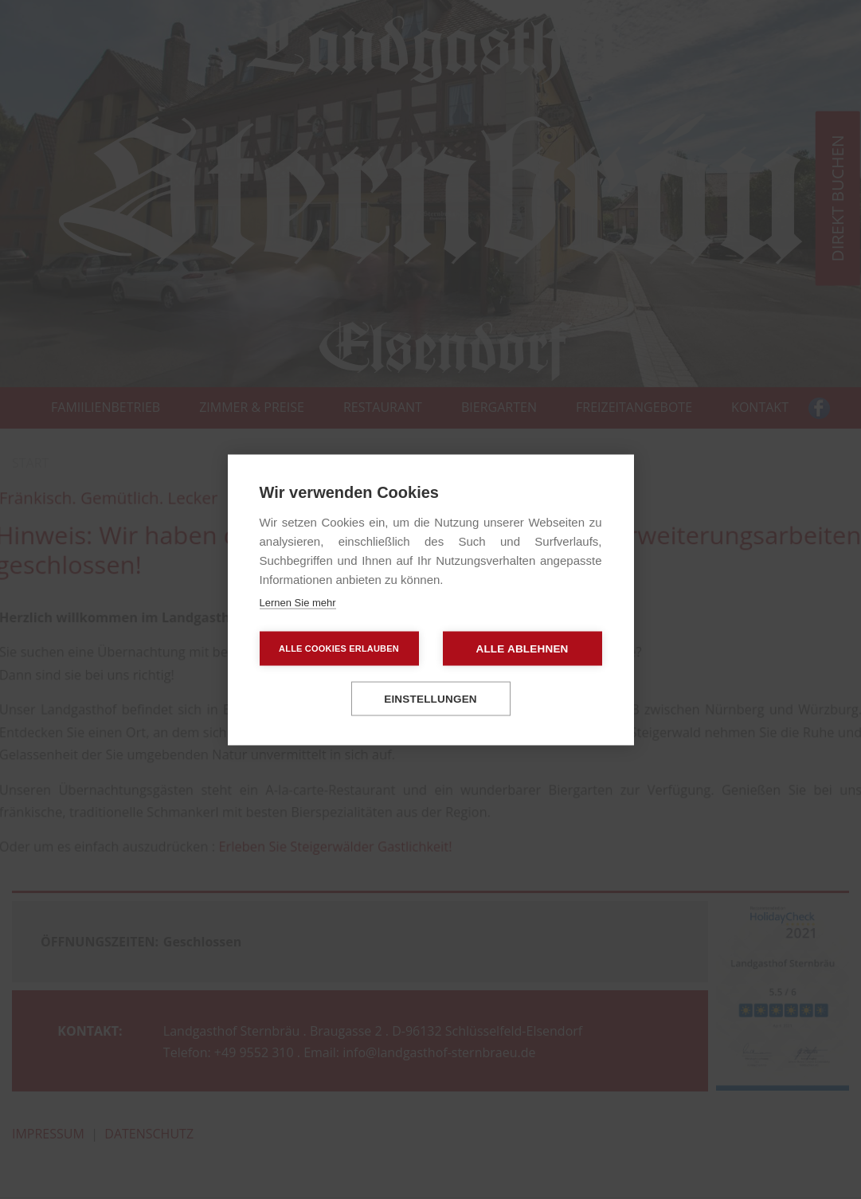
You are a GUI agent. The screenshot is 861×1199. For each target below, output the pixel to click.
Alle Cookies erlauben (339, 647)
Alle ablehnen (522, 648)
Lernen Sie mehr (298, 602)
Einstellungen (430, 698)
